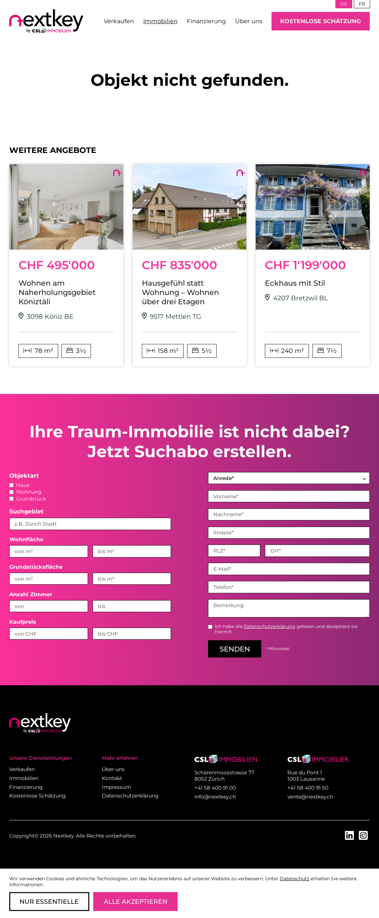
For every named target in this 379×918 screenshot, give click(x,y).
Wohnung (25, 492)
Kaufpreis (22, 621)
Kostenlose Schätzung (320, 21)
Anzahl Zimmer (30, 594)
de (343, 4)
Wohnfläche (26, 539)
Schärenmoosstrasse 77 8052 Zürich (224, 775)
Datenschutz (294, 879)
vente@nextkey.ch (310, 797)
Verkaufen (119, 21)
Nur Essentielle (49, 901)
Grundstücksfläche (36, 566)
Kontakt (112, 778)
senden (235, 649)
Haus (19, 485)
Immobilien (160, 21)
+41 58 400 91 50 (307, 788)
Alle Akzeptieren (135, 901)
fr (362, 4)
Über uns (248, 21)
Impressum (116, 787)
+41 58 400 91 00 (215, 788)
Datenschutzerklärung (269, 626)
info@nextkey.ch (215, 797)
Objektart (24, 475)
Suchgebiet (26, 511)
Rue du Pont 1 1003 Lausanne (306, 775)
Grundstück (27, 499)
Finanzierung (206, 21)
